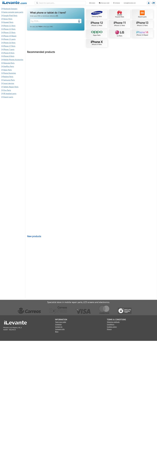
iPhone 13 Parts (142, 24)
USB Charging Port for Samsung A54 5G (116, 380)
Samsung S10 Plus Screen (91, 147)
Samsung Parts (97, 14)
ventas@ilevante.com (130, 3)
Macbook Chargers (10, 9)
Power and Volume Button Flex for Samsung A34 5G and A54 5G (91, 381)
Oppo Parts (96, 33)
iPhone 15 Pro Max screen (116, 111)
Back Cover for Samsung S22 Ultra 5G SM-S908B (39, 270)
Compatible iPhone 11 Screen (142, 111)
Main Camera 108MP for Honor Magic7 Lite (65, 397)
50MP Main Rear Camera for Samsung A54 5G (65, 380)
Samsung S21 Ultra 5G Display (91, 76)
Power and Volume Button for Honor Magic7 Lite (91, 398)
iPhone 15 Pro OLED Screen (116, 147)
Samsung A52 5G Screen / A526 (91, 289)
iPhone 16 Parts (9, 42)
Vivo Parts (7, 90)
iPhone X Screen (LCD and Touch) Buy (142, 218)
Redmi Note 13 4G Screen (65, 324)
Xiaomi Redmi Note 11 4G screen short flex (142, 182)
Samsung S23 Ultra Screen (65, 76)
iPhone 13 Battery (39, 182)
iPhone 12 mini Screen (65, 235)
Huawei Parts (119, 14)
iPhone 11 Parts (119, 24)
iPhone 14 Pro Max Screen (91, 253)
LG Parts (119, 33)
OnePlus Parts (8, 66)
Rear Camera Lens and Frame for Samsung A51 (39, 415)
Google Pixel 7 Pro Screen (39, 253)
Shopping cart (153, 3)
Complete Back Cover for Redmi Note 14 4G (39, 397)
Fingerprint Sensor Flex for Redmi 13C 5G (116, 397)
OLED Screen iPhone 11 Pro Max (142, 289)
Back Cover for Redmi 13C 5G (142, 397)
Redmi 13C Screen (65, 218)
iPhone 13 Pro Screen (65, 182)
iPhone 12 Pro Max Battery (39, 360)
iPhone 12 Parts (97, 24)
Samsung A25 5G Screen (116, 289)
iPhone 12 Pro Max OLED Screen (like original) (116, 324)
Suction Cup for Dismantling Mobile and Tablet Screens (142, 324)
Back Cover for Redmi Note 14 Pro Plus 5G (142, 380)
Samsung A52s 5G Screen (65, 270)
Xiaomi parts (142, 14)
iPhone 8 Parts (8, 53)
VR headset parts (9, 93)
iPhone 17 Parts (9, 46)
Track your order (104, 3)
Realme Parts (8, 76)
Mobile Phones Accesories (13, 59)
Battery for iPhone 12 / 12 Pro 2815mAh (39, 111)
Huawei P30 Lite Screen (90, 341)
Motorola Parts (9, 63)
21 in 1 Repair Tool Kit (91, 218)
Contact (92, 3)
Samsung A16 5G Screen (116, 253)
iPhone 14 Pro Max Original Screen (116, 218)
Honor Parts (7, 19)
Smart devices (8, 83)
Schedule (116, 3)
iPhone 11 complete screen (39, 76)
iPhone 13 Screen (116, 182)
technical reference (50, 16)
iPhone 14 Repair (142, 33)
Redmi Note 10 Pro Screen (39, 324)
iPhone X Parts (97, 43)
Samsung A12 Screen (65, 360)
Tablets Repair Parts (10, 87)
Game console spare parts (13, 12)
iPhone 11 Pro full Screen (91, 182)
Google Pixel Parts (10, 15)
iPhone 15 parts (9, 39)
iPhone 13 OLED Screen (142, 76)
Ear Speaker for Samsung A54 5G (39, 380)
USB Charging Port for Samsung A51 (65, 414)
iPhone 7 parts (8, 49)
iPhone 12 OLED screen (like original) (65, 147)
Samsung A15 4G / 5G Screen (142, 147)
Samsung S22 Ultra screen (116, 76)
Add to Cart (39, 85)
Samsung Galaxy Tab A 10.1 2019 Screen (142, 253)
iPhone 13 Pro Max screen (39, 218)
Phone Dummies (9, 73)
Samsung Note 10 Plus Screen (39, 147)
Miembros (148, 3)
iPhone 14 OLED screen (90, 324)
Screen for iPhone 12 (91, 111)
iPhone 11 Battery (65, 111)
